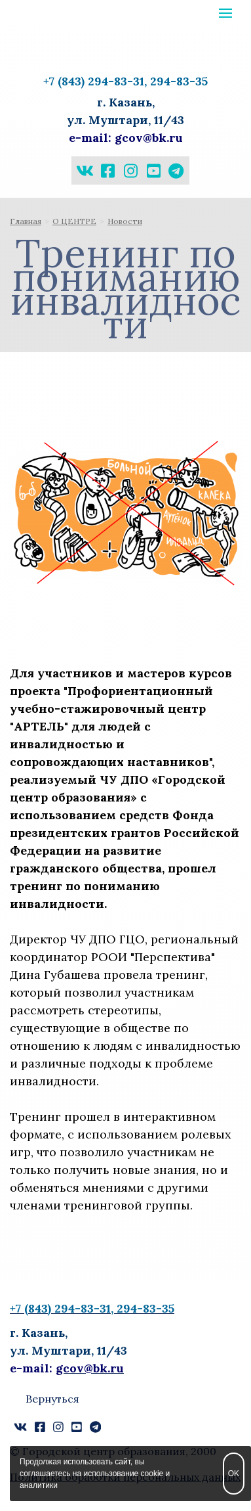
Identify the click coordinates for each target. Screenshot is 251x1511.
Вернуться (52, 1398)
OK (233, 1473)
